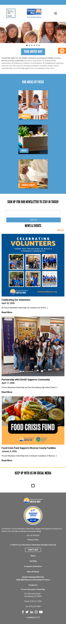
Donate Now (33, 550)
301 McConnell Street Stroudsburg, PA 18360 (33, 595)
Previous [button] (2, 31)
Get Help (33, 561)
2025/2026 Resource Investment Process (33, 580)
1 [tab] (26, 45)
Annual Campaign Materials (33, 577)
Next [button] (63, 31)
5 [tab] (36, 45)
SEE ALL (60, 230)
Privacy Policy (33, 540)
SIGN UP (33, 220)
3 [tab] (31, 45)
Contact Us (33, 585)
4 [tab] (34, 45)
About (33, 556)
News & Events (33, 572)
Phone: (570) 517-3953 (33, 601)
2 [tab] (29, 45)
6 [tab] (39, 45)
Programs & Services (33, 566)
